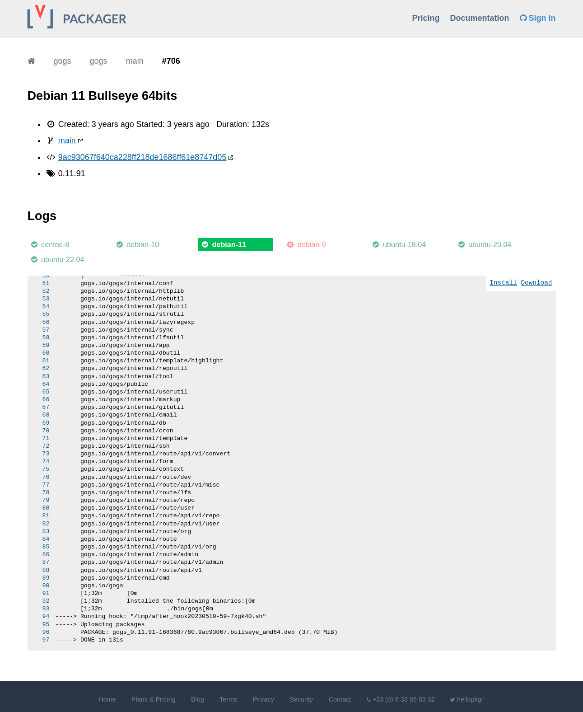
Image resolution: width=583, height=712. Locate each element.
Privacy (263, 699)
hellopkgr (470, 699)
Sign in (538, 18)
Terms (228, 699)
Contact (340, 699)
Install (503, 283)
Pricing (425, 18)
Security (301, 699)
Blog (197, 699)
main (135, 61)
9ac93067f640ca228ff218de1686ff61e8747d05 (142, 157)
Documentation (479, 18)
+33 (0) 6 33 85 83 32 (404, 699)
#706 (171, 61)
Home (107, 699)
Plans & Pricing (153, 699)
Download (536, 283)
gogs (62, 61)
